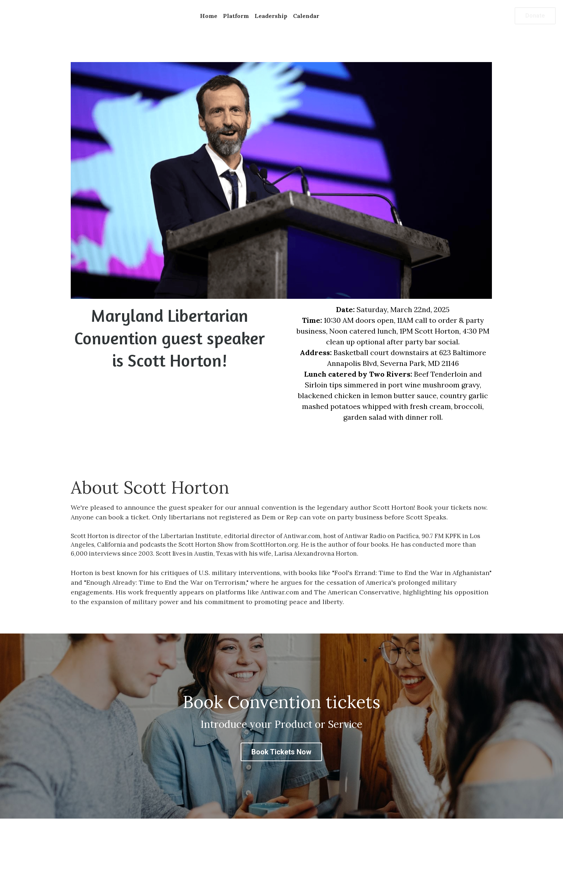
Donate (535, 15)
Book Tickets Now (281, 752)
